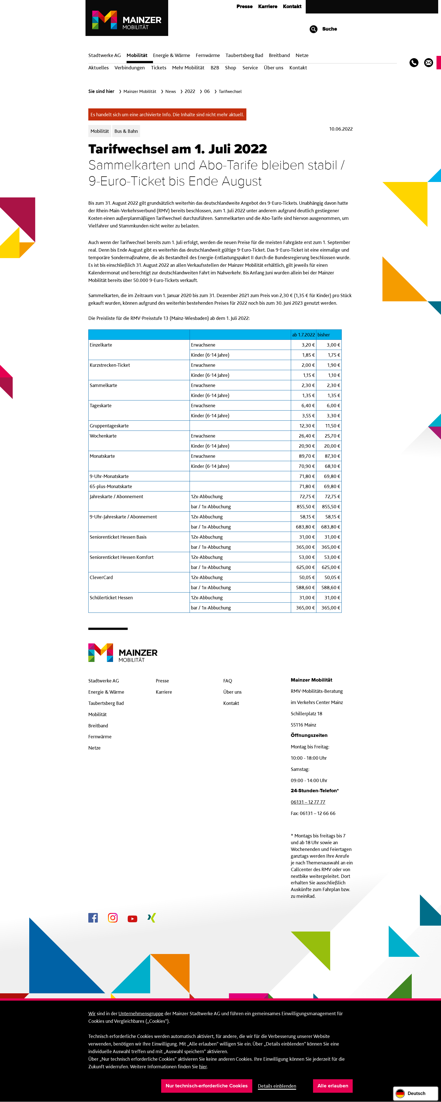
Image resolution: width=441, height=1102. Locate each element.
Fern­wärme (208, 55)
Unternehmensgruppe (140, 1013)
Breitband (98, 725)
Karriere (267, 6)
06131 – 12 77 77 (308, 802)
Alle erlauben (333, 1086)
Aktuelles (98, 67)
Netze (302, 55)
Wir (92, 1013)
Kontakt (292, 6)
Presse (245, 6)
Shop (230, 67)
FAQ (227, 681)
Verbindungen (129, 67)
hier (203, 1066)
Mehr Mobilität (188, 67)
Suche (323, 29)
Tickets (158, 67)
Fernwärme (100, 736)
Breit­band (279, 55)
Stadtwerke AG (104, 55)
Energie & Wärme (171, 55)
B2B (215, 67)
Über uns (273, 67)
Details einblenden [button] (277, 1086)
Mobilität (137, 55)
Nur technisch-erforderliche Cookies (207, 1086)
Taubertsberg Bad (244, 55)
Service (250, 67)
